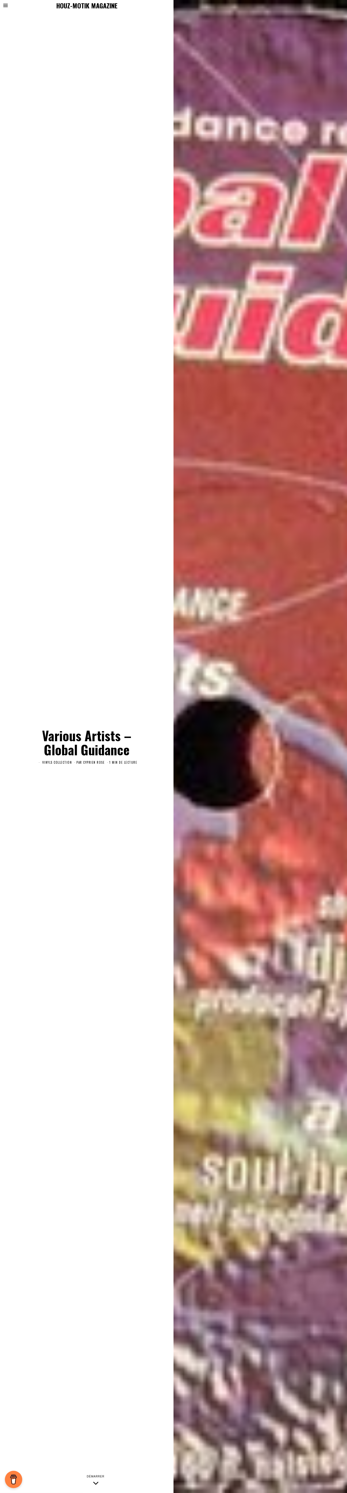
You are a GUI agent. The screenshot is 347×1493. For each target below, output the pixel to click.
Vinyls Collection (57, 762)
